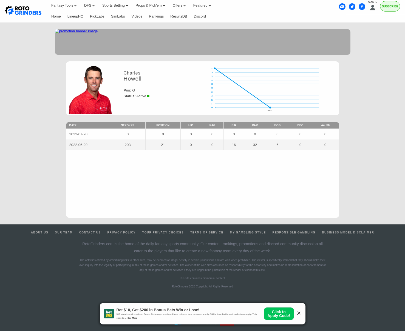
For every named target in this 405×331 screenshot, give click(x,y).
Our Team (64, 232)
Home (56, 16)
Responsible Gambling (294, 232)
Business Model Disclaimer (348, 232)
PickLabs (97, 16)
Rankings (156, 16)
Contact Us (90, 232)
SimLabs (118, 16)
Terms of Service (206, 232)
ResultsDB (178, 16)
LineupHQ (75, 16)
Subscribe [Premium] (390, 6)
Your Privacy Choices (163, 232)
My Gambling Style (248, 232)
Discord (200, 16)
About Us (39, 232)
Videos (137, 16)
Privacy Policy (121, 232)
